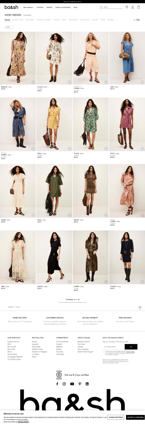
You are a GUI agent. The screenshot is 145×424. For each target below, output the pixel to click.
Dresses (7, 19)
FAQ (9, 344)
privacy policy (130, 351)
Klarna (10, 351)
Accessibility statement (15, 357)
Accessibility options (14, 359)
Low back (35, 354)
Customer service (13, 341)
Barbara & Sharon (84, 341)
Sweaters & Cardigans (43, 19)
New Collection (83, 349)
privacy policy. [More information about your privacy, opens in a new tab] (23, 422)
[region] (72, 417)
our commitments (62, 341)
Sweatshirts (111, 19)
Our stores (81, 344)
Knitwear (57, 19)
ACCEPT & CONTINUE (135, 417)
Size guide (11, 349)
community (60, 354)
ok (131, 346)
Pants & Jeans (85, 19)
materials (59, 346)
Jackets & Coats (18, 19)
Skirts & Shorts (73, 19)
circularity (59, 351)
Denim (64, 19)
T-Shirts (103, 19)
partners (58, 349)
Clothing (10, 307)
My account (12, 346)
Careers (80, 346)
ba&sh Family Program (85, 351)
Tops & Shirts (30, 19)
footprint (59, 344)
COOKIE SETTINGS (116, 417)
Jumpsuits (95, 19)
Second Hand (12, 354)
